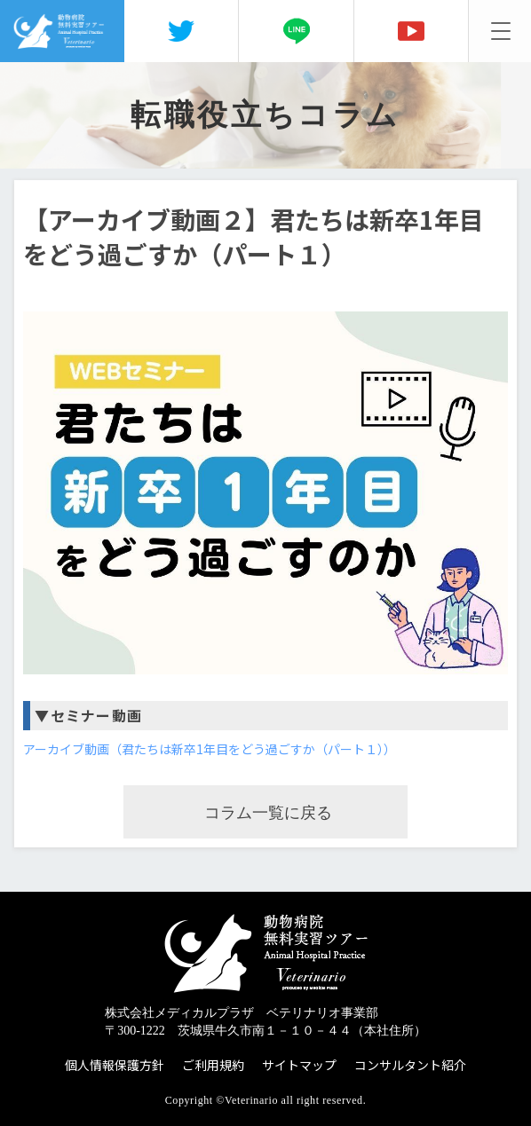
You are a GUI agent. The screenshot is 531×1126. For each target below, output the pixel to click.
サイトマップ (299, 1065)
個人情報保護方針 (114, 1065)
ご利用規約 (213, 1065)
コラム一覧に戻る (268, 813)
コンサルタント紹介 (410, 1065)
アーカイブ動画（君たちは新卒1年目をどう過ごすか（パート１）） (209, 749)
